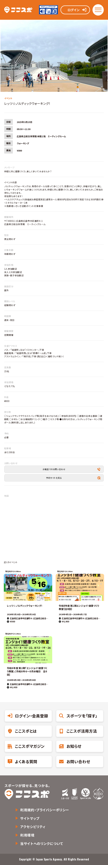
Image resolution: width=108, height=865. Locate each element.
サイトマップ (30, 818)
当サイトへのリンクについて (41, 843)
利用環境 (27, 835)
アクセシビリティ (32, 826)
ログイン (74, 10)
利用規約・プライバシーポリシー (44, 809)
